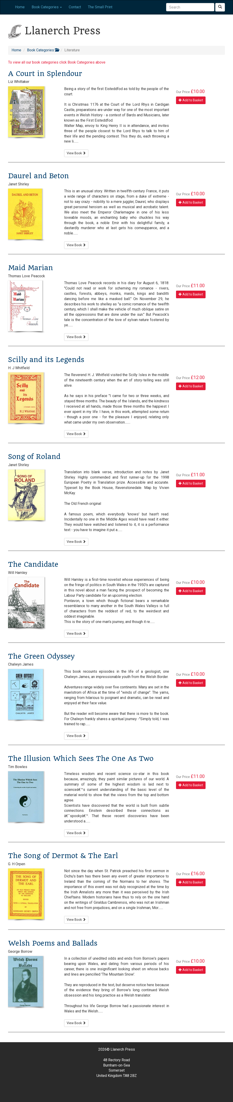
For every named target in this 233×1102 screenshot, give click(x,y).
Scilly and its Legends (46, 360)
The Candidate (33, 564)
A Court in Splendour (45, 74)
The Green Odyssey (41, 656)
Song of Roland (34, 457)
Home (20, 7)
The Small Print (100, 7)
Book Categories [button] (47, 7)
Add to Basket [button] (191, 100)
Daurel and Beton (38, 176)
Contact (75, 7)
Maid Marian (30, 268)
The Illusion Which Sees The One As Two (80, 758)
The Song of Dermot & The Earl (63, 856)
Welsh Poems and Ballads (52, 943)
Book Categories (43, 50)
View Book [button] (76, 153)
